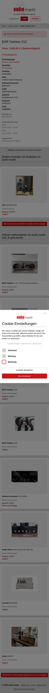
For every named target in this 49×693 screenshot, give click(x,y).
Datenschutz (26, 344)
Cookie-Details (13, 344)
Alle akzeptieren (24, 376)
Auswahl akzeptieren (24, 370)
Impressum (37, 344)
